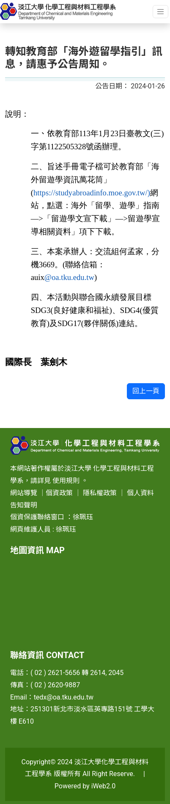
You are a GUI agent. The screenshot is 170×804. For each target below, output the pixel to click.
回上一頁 (145, 391)
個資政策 (59, 493)
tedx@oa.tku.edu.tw (63, 697)
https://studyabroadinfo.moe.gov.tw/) (91, 192)
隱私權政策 (100, 493)
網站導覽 (23, 493)
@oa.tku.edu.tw (69, 277)
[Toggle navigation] (160, 11)
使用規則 (66, 481)
